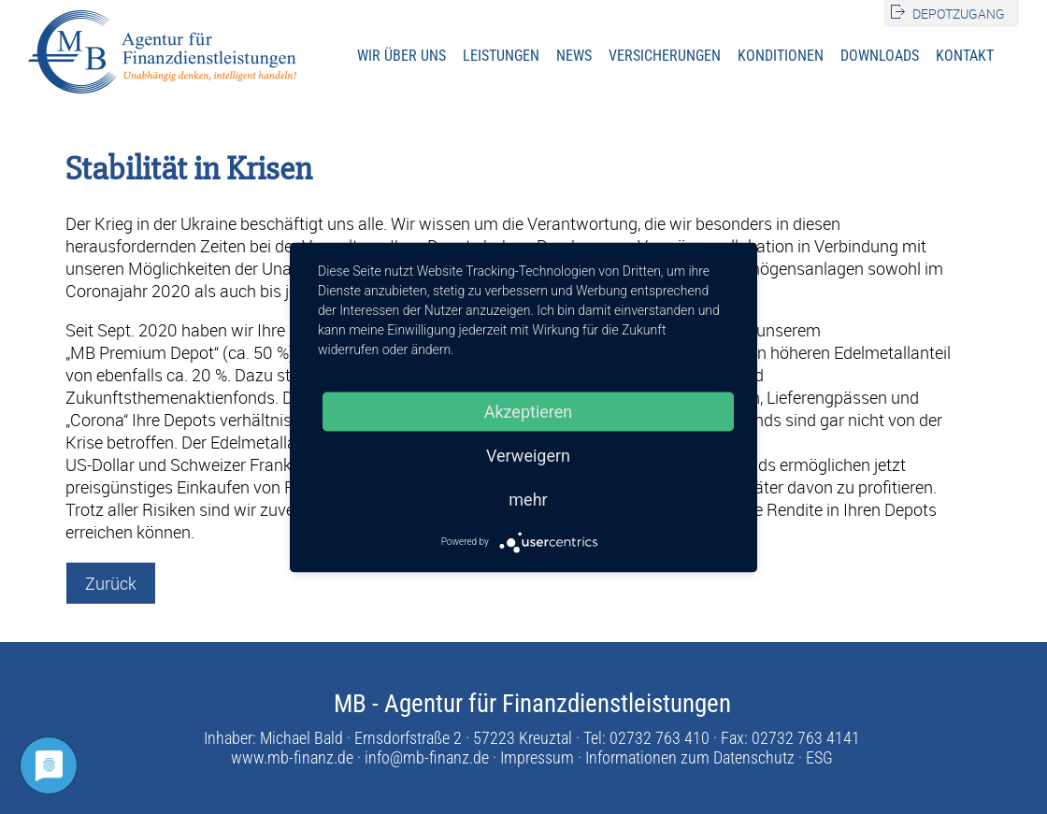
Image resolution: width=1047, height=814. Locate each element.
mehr (528, 498)
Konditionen (781, 55)
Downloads (879, 55)
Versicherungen (665, 55)
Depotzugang (958, 13)
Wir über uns (401, 55)
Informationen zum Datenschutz (690, 757)
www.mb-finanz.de (292, 757)
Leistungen (501, 55)
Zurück (110, 583)
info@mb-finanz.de (427, 757)
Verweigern (528, 454)
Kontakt (965, 55)
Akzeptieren (528, 411)
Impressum (537, 757)
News (574, 55)
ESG (819, 757)
